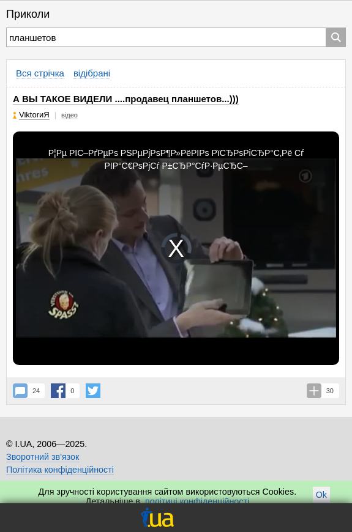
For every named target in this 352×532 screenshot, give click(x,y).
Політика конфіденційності (60, 470)
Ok (321, 495)
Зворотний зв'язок (42, 457)
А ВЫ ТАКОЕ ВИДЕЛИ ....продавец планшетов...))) (126, 99)
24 (36, 390)
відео (69, 115)
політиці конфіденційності (197, 501)
